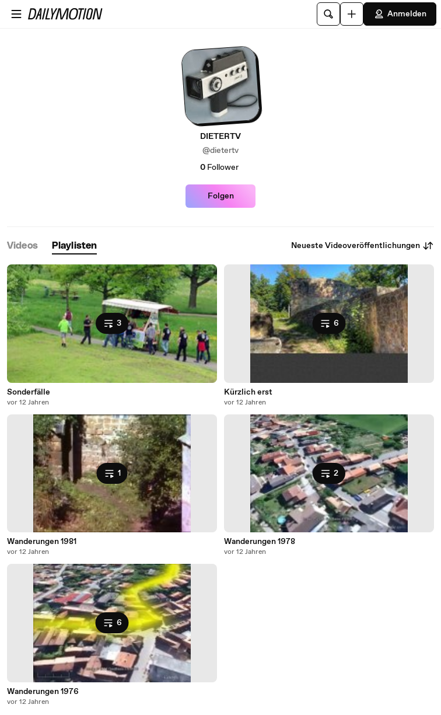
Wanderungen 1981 (41, 541)
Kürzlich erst (248, 392)
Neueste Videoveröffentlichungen (362, 246)
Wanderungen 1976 (43, 691)
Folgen (221, 196)
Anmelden (399, 14)
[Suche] (328, 14)
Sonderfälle (28, 392)
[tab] (22, 246)
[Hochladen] (351, 14)
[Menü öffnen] (16, 14)
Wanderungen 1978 (259, 541)
